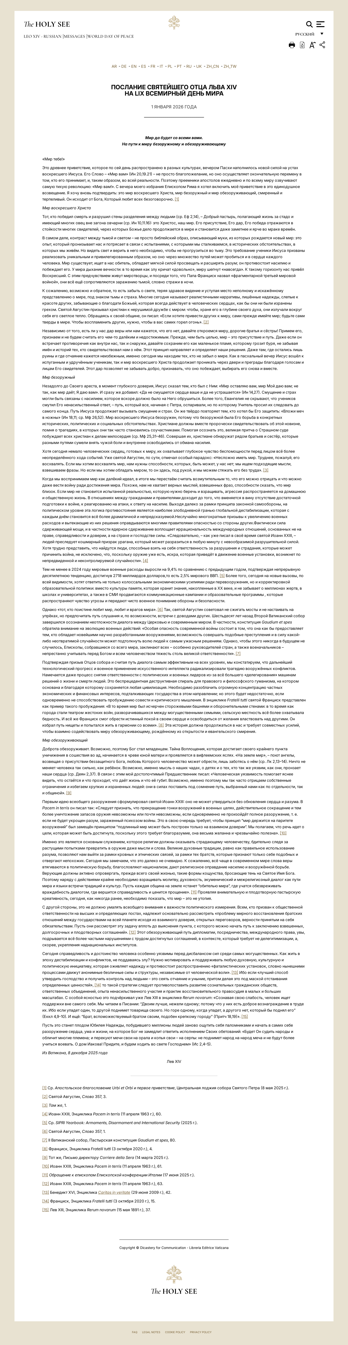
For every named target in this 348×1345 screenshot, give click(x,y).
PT (179, 66)
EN (134, 66)
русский (306, 35)
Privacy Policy (200, 1332)
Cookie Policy (175, 1332)
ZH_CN (212, 66)
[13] (235, 972)
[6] (160, 609)
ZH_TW (230, 66)
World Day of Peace (110, 36)
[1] (177, 199)
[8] (161, 725)
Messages (75, 36)
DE (124, 66)
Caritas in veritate (114, 1192)
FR (153, 66)
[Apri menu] (320, 24)
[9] (69, 792)
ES (143, 66)
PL (170, 66)
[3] (265, 470)
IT (161, 66)
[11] (194, 892)
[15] (244, 1016)
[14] (97, 985)
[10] (283, 833)
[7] (238, 653)
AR (114, 66)
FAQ (134, 1332)
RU (189, 66)
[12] (132, 932)
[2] (206, 322)
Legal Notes (151, 1332)
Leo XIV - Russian (43, 36)
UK (199, 66)
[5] (222, 575)
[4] (145, 560)
